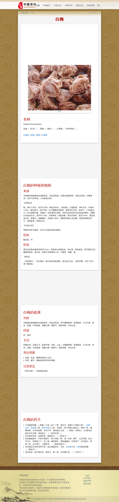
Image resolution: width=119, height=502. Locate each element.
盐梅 (32, 135)
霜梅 (38, 135)
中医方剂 (68, 5)
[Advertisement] (59, 45)
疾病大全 (79, 5)
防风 (32, 428)
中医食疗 (47, 5)
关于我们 (87, 478)
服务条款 (87, 484)
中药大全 (57, 5)
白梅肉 (26, 135)
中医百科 (24, 13)
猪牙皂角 (45, 428)
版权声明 (87, 481)
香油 (79, 447)
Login (87, 476)
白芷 (27, 428)
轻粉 (70, 447)
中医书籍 (90, 5)
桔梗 (88, 425)
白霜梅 (44, 135)
